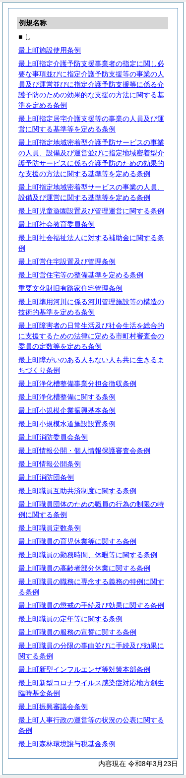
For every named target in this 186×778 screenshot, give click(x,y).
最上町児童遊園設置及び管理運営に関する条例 (91, 211)
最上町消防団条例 (46, 477)
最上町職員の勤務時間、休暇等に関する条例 (87, 555)
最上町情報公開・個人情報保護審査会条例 (84, 450)
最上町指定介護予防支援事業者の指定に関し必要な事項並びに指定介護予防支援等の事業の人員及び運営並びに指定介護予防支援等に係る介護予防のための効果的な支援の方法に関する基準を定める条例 (91, 84)
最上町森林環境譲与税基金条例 (67, 744)
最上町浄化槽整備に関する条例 (67, 397)
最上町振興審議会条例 (53, 707)
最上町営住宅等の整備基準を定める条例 (80, 275)
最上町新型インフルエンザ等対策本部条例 (84, 669)
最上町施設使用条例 (49, 50)
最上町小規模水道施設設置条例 (67, 424)
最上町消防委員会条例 (53, 437)
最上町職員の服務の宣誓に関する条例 (77, 632)
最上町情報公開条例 (49, 464)
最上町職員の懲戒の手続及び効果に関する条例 (91, 605)
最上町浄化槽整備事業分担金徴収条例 (77, 384)
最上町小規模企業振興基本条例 (67, 410)
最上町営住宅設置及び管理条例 (67, 261)
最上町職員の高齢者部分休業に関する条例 (84, 568)
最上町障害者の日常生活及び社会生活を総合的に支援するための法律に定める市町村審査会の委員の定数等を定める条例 (91, 336)
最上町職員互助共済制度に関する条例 (77, 491)
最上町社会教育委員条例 (56, 224)
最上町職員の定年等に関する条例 (70, 619)
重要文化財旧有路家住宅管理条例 (70, 288)
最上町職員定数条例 (49, 528)
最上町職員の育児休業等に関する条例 (77, 541)
